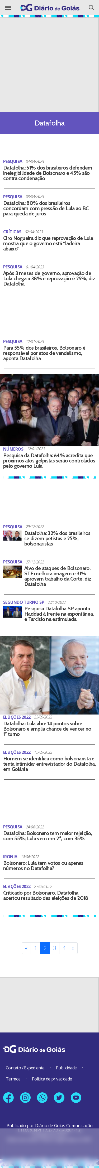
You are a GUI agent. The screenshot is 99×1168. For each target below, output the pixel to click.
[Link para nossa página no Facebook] (8, 1097)
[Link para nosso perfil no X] (59, 1097)
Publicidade (66, 1068)
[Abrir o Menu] (8, 7)
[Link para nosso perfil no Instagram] (25, 1097)
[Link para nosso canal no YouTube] (76, 1097)
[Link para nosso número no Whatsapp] (42, 1097)
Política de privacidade (52, 1079)
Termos (13, 1079)
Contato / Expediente (25, 1068)
